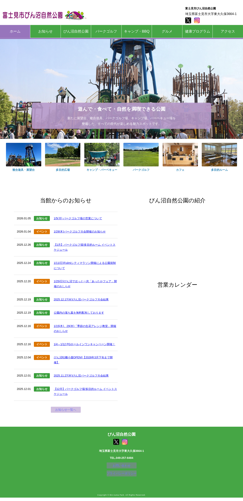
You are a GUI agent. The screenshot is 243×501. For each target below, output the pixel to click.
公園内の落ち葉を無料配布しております (79, 312)
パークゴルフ (106, 31)
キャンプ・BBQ (137, 31)
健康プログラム (197, 31)
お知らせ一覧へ (66, 410)
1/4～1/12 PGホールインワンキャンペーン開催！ (84, 344)
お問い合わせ (121, 467)
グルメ (167, 31)
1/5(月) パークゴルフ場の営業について (78, 218)
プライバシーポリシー (122, 476)
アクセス (228, 31)
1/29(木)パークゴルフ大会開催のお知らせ (80, 231)
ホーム (15, 31)
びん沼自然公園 (76, 31)
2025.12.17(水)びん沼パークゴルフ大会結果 (81, 299)
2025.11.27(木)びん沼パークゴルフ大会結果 (81, 375)
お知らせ (45, 31)
